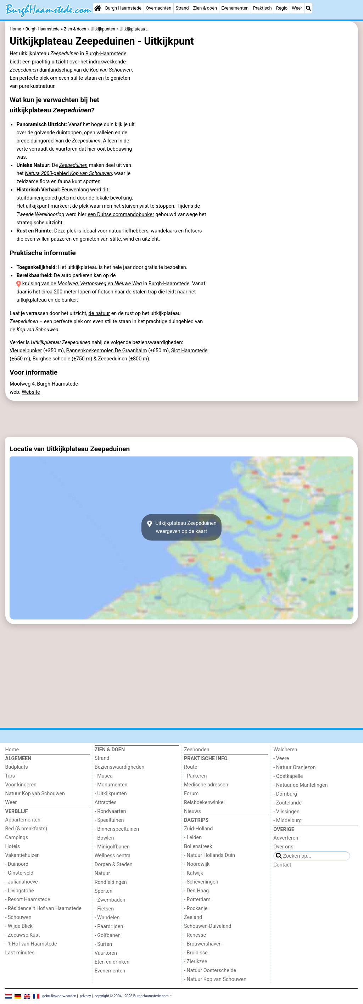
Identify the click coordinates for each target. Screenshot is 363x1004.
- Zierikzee (195, 962)
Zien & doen (205, 8)
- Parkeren (195, 776)
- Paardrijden (109, 927)
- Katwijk (193, 873)
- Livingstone (19, 891)
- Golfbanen (108, 935)
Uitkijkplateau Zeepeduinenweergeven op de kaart (181, 527)
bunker (69, 300)
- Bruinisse (196, 953)
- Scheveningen (201, 882)
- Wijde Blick (19, 926)
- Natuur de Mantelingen (300, 785)
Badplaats (16, 767)
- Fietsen (104, 909)
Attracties (106, 803)
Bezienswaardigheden (119, 767)
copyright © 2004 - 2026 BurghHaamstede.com (131, 996)
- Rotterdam (197, 900)
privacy (85, 996)
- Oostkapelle (288, 776)
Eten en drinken (112, 962)
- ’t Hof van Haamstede (31, 944)
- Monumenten (111, 785)
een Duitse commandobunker (121, 215)
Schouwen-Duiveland (207, 926)
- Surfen (103, 944)
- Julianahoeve (21, 882)
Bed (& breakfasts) (26, 829)
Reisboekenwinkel (204, 803)
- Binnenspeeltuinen (117, 829)
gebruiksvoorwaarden (59, 996)
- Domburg (285, 794)
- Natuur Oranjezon (294, 767)
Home (12, 750)
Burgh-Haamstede (106, 54)
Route (190, 767)
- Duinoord (17, 864)
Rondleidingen (111, 882)
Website (31, 392)
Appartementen (22, 820)
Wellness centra (112, 856)
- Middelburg (287, 821)
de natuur (99, 313)
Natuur (102, 873)
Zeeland (193, 917)
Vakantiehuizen (22, 855)
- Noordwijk (197, 864)
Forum (191, 794)
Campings (16, 838)
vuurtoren (66, 149)
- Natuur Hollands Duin (209, 855)
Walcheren (285, 750)
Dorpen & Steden (114, 865)
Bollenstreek (198, 846)
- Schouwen (18, 917)
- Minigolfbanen (112, 847)
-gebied (68, 173)
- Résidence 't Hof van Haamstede (43, 908)
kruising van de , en (82, 284)
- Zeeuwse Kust (22, 935)
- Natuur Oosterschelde (210, 970)
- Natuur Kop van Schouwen (215, 979)
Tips (10, 776)
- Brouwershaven (203, 944)
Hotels (12, 846)
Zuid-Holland (198, 829)
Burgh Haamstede (123, 8)
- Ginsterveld (19, 873)
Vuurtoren (106, 953)
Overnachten (158, 8)
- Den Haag (196, 891)
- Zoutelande (287, 803)
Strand (182, 8)
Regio (281, 8)
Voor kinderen (21, 785)
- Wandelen (107, 918)
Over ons (283, 847)
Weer (297, 8)
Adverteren (285, 838)
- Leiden (193, 838)
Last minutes (20, 953)
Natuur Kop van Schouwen (35, 794)
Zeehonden (197, 750)
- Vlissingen (286, 812)
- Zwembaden (110, 900)
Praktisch (262, 8)
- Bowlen (104, 838)
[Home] (98, 8)
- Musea (104, 776)
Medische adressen (206, 785)
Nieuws (192, 811)
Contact (282, 865)
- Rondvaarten (110, 811)
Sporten (103, 891)
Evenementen (234, 8)
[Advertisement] (181, 419)
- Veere (281, 759)
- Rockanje (195, 908)
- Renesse (195, 935)
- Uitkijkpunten (111, 794)
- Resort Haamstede (27, 900)
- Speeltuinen (109, 820)
